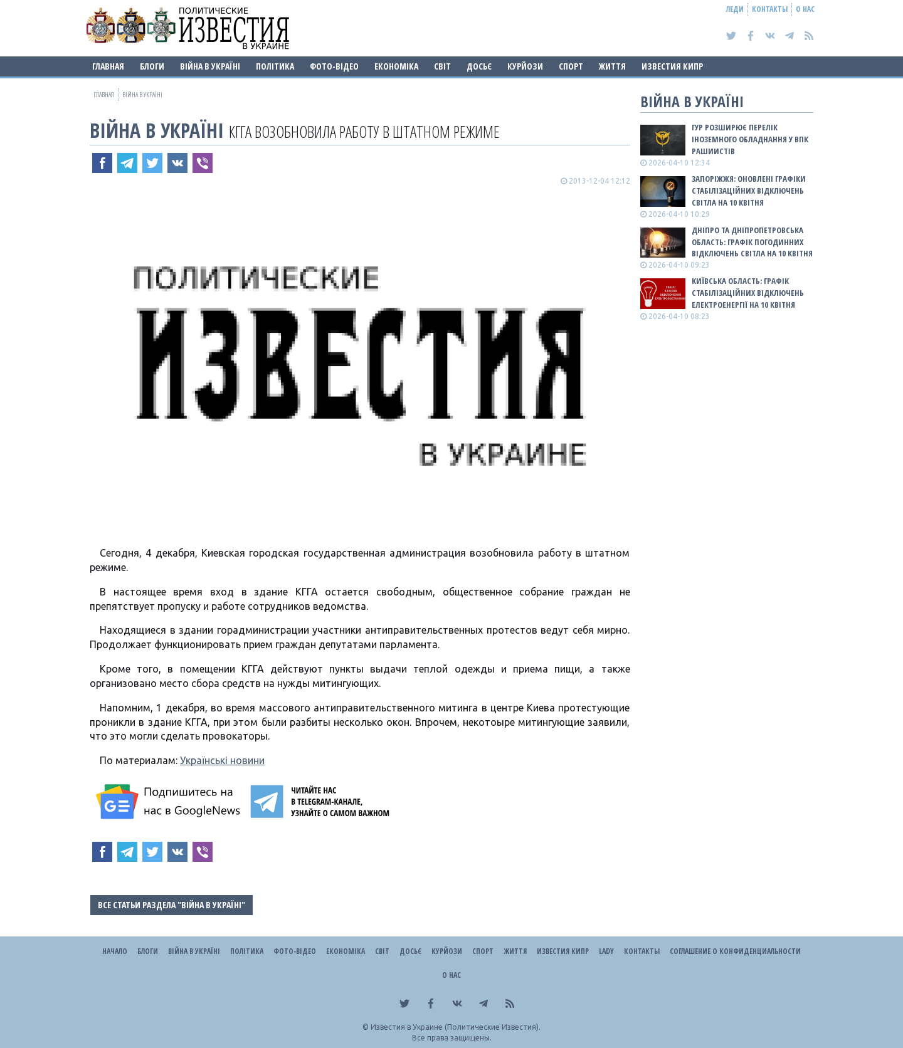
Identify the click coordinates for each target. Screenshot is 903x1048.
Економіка (396, 66)
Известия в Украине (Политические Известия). (456, 1027)
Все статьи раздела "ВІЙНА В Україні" (171, 905)
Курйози (525, 66)
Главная (108, 66)
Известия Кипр (672, 66)
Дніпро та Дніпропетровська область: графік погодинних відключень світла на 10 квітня (752, 241)
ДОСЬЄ (479, 66)
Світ (442, 66)
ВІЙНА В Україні (210, 66)
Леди (735, 9)
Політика (275, 66)
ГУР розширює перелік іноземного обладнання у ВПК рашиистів (750, 139)
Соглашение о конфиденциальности (735, 951)
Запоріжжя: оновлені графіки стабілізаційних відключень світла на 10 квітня (749, 190)
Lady (606, 951)
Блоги (152, 66)
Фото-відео (334, 66)
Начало (114, 951)
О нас (805, 9)
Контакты (770, 9)
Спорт (571, 66)
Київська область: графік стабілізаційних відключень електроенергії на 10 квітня (748, 292)
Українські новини (222, 760)
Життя (612, 66)
